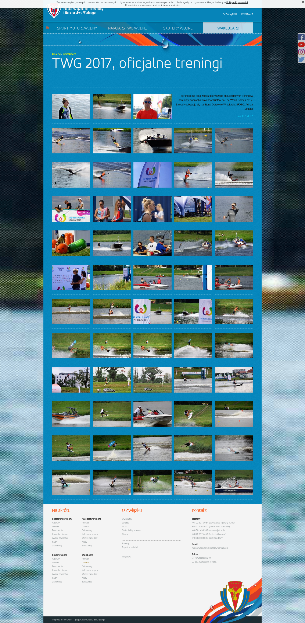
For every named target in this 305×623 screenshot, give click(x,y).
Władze (125, 523)
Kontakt (247, 14)
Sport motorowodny (77, 28)
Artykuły (56, 523)
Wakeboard (228, 28)
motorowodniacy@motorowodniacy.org (210, 548)
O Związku (127, 519)
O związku (230, 14)
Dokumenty (57, 530)
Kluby (54, 542)
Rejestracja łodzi (129, 547)
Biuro (124, 526)
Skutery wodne (178, 28)
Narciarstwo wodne (127, 28)
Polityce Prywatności (237, 2)
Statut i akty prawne (131, 530)
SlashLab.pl (99, 620)
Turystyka (126, 557)
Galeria (55, 526)
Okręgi (125, 534)
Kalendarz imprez (60, 534)
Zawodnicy (57, 545)
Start (47, 27)
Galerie (56, 54)
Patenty (125, 543)
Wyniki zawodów (60, 538)
